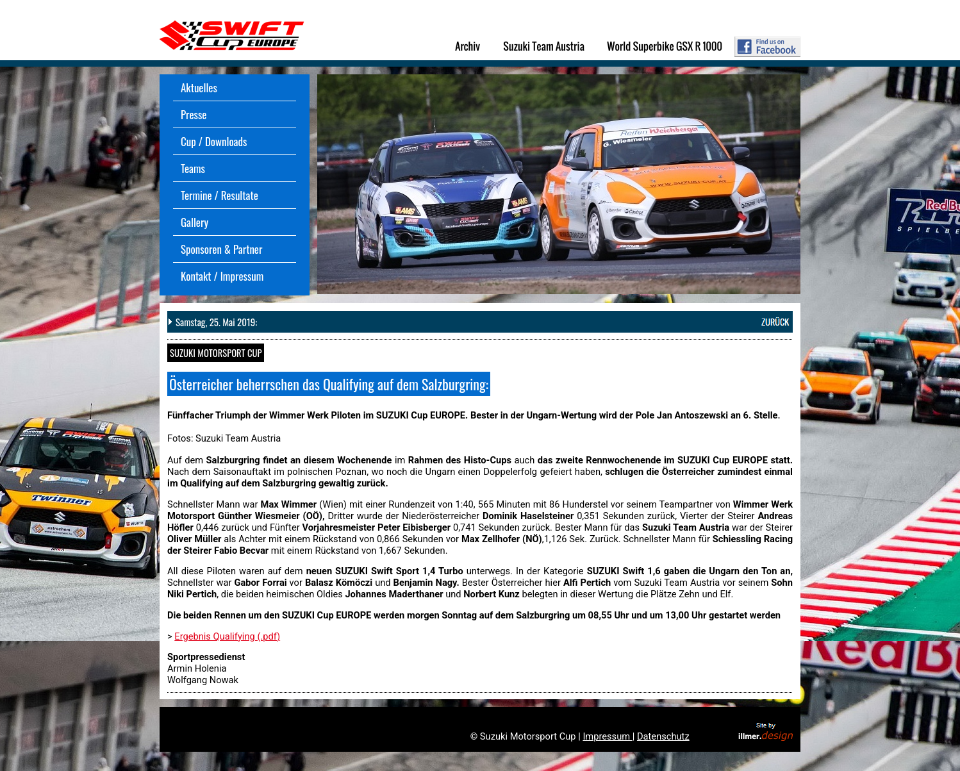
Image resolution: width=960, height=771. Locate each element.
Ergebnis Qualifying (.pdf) (227, 636)
